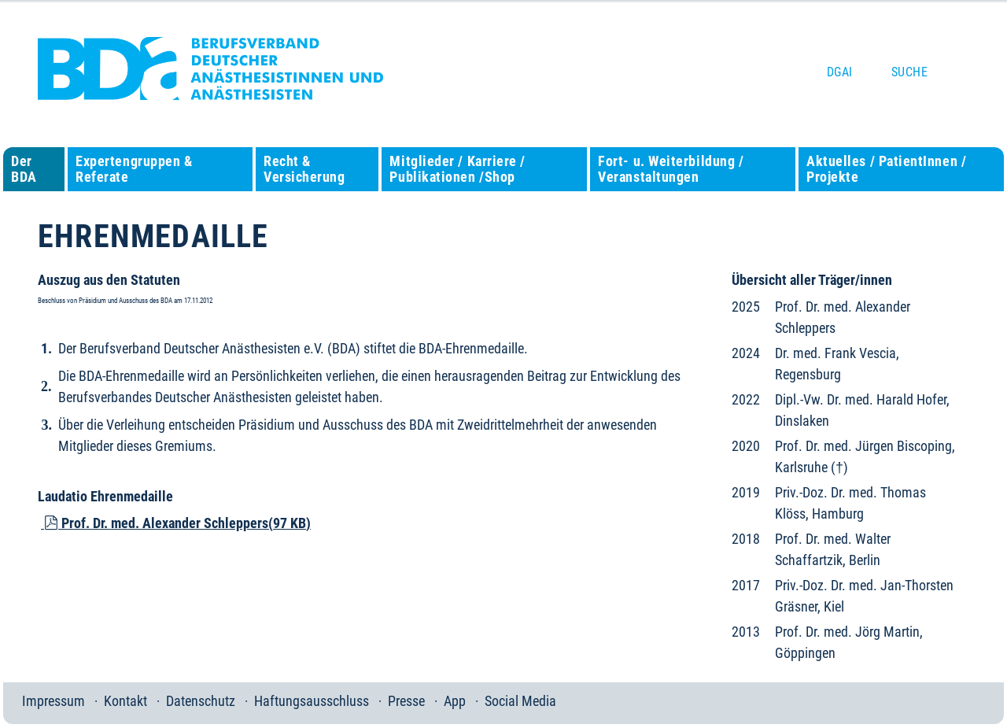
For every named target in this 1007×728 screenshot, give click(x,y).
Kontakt (125, 701)
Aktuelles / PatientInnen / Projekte (886, 169)
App (455, 701)
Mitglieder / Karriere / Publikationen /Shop (457, 169)
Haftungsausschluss (311, 701)
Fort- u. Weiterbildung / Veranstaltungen (670, 169)
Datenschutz (200, 701)
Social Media (520, 701)
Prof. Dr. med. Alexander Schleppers (176, 523)
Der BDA (24, 169)
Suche (909, 72)
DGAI (840, 72)
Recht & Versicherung (304, 169)
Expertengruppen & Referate (134, 169)
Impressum (53, 701)
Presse (406, 701)
